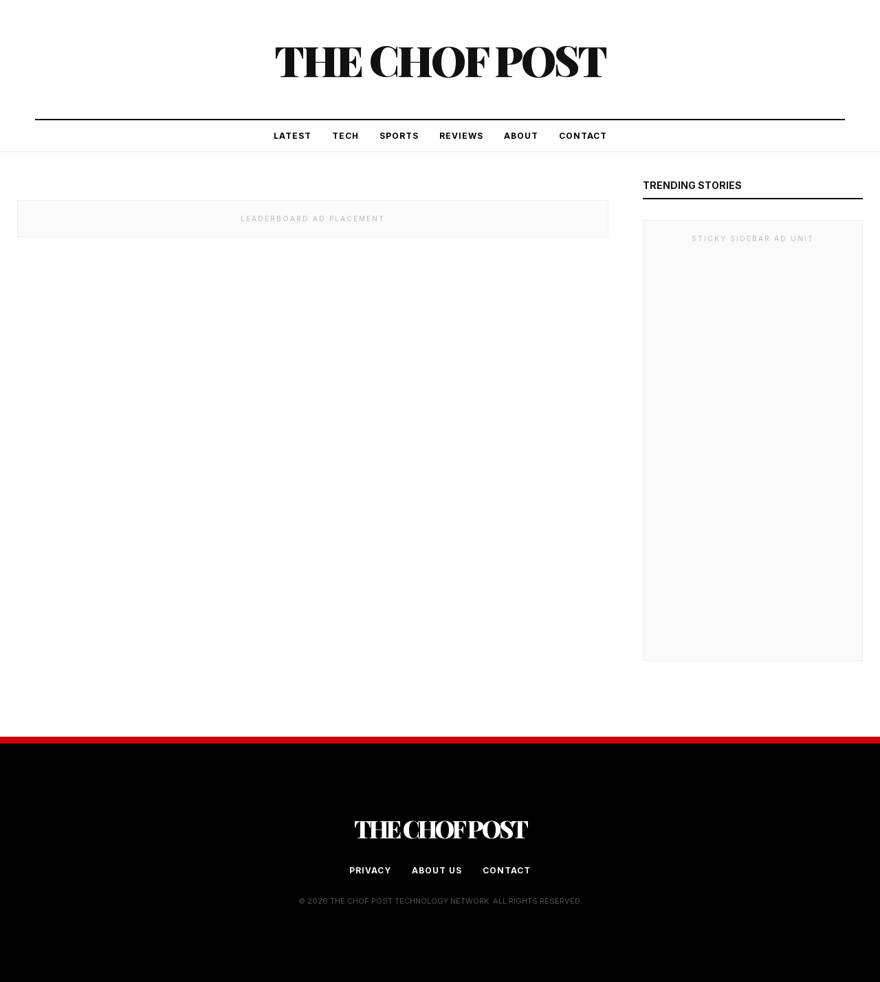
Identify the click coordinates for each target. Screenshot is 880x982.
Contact (583, 136)
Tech (345, 136)
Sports (399, 136)
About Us (437, 870)
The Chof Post (440, 59)
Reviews (461, 136)
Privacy (370, 870)
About (521, 136)
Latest (292, 136)
